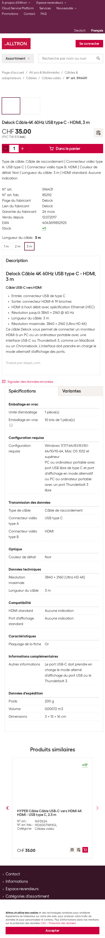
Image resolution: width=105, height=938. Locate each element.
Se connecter (89, 44)
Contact (29, 14)
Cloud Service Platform (18, 8)
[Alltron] (16, 43)
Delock (47, 200)
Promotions (10, 14)
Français (97, 30)
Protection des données (62, 923)
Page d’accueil (13, 72)
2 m (34, 842)
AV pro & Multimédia (44, 72)
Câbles (31, 78)
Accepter (53, 930)
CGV (43, 923)
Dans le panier (64, 148)
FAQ (44, 14)
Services (45, 8)
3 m (70, 842)
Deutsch (80, 30)
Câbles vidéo (51, 78)
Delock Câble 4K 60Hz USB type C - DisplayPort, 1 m (45, 813)
